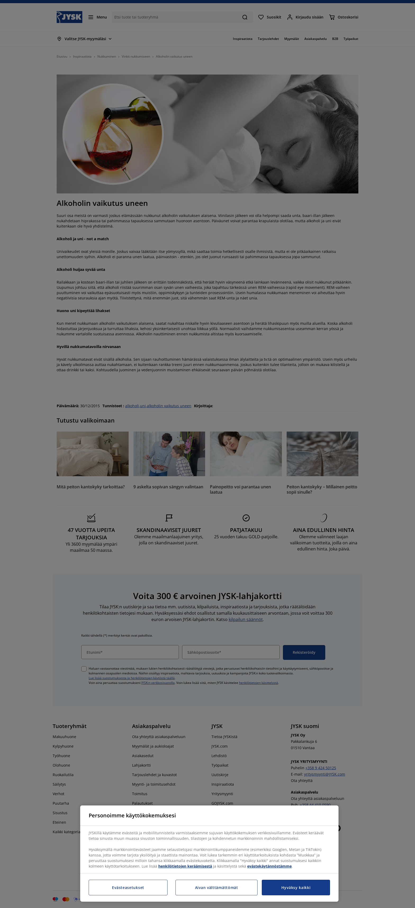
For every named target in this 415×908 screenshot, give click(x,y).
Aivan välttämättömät (216, 887)
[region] (209, 853)
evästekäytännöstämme (269, 866)
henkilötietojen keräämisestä (185, 866)
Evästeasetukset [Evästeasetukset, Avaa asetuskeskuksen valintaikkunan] (128, 887)
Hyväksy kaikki (296, 887)
